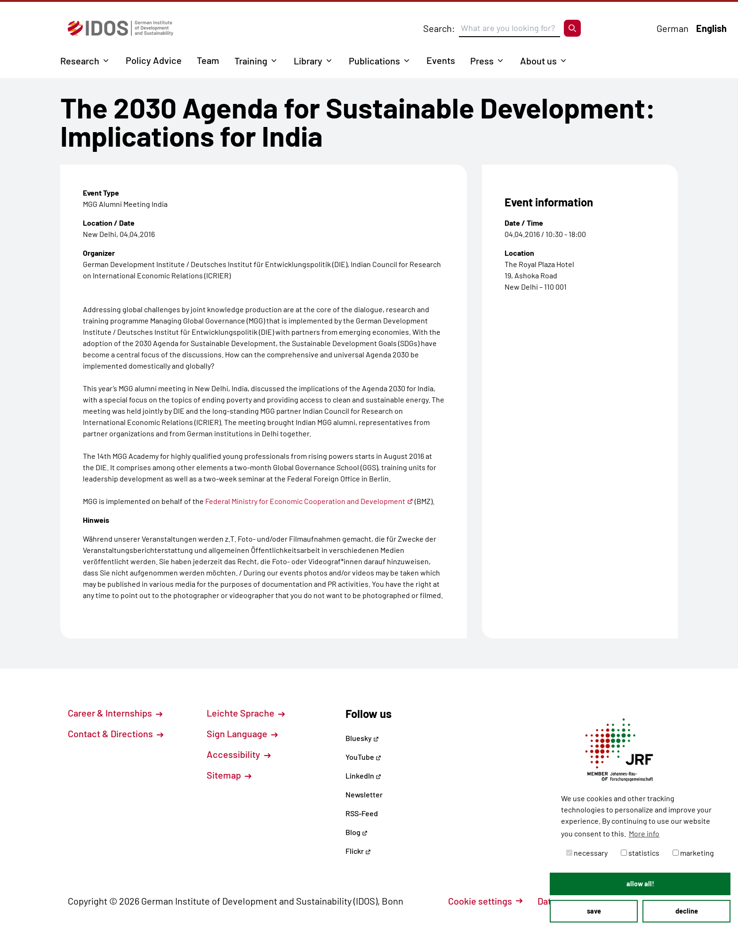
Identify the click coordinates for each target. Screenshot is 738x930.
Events (440, 60)
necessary (587, 852)
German (673, 28)
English (711, 28)
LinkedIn (363, 775)
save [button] (594, 911)
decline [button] (686, 911)
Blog (356, 832)
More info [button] (644, 833)
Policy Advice (154, 60)
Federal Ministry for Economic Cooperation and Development (309, 501)
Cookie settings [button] (485, 900)
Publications (374, 60)
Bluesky (362, 737)
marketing (693, 852)
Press (482, 60)
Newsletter (364, 794)
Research (79, 60)
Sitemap (229, 774)
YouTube (363, 756)
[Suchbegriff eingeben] (509, 28)
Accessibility (239, 754)
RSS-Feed (361, 813)
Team (208, 60)
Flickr (358, 850)
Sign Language (242, 733)
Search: (439, 28)
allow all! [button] (640, 884)
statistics (640, 852)
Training (250, 60)
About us (538, 60)
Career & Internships (115, 712)
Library (308, 60)
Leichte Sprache (246, 712)
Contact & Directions (115, 733)
